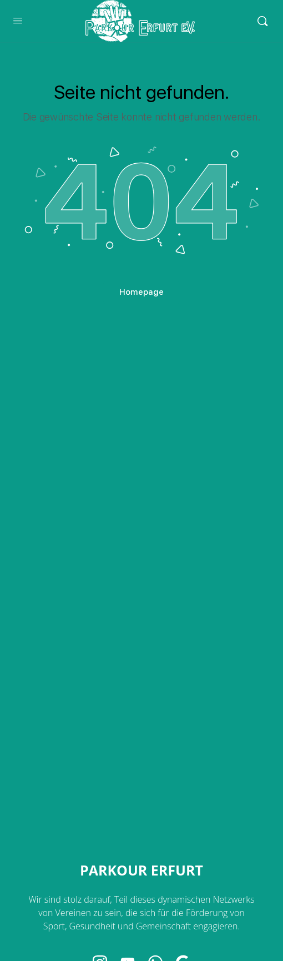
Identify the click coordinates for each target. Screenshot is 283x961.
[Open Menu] (17, 20)
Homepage (141, 292)
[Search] (262, 21)
